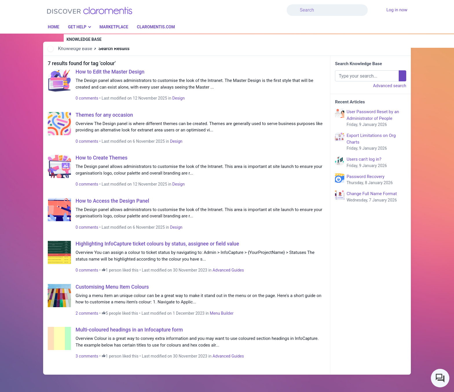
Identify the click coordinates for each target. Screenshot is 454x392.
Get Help (77, 27)
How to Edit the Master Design (110, 72)
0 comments (87, 98)
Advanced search (389, 85)
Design (178, 98)
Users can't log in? (376, 163)
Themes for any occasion (104, 115)
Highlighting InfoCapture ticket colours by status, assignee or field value (157, 244)
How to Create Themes (101, 158)
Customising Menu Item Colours (112, 287)
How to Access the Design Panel (112, 201)
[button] (371, 6)
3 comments (87, 356)
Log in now (396, 9)
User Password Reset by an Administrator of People (376, 118)
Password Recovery (376, 180)
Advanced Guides (228, 270)
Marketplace (113, 27)
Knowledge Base (75, 48)
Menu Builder (222, 313)
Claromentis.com (156, 27)
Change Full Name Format (376, 197)
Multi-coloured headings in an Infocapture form (129, 330)
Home (53, 27)
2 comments (87, 313)
